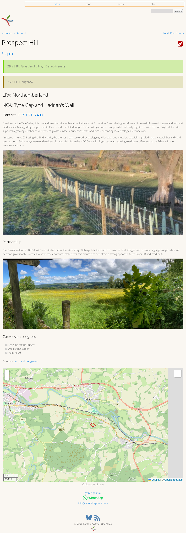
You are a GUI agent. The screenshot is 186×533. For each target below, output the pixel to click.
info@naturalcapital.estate (93, 503)
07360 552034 (93, 493)
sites (57, 4)
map (88, 4)
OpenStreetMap (173, 479)
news (120, 4)
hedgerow (32, 361)
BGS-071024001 (31, 114)
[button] (7, 372)
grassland (19, 361)
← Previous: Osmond (14, 33)
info (152, 4)
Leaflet (153, 479)
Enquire (8, 53)
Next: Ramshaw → (173, 33)
